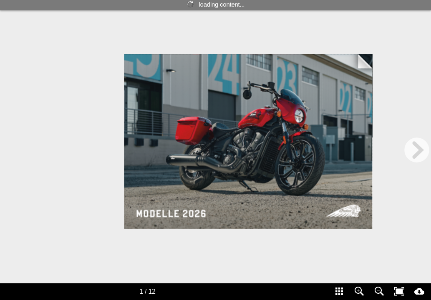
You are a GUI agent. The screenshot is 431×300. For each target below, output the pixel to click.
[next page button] (417, 150)
